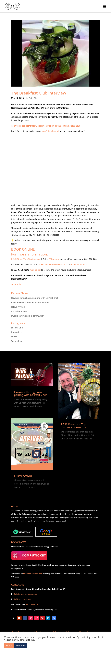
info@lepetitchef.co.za (22, 599)
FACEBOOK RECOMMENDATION (52, 264)
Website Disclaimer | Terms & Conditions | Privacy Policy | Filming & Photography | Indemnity (50, 632)
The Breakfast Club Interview (38, 93)
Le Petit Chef (32, 98)
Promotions (16, 332)
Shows (14, 336)
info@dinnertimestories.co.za (25, 594)
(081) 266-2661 (32, 604)
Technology (16, 341)
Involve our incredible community (27, 315)
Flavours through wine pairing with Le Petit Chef (34, 298)
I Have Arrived (18, 306)
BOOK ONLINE (23, 249)
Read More (20, 645)
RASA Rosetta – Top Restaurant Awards (30, 302)
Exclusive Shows (19, 311)
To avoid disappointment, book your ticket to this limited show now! (45, 125)
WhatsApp (54, 259)
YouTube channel (50, 131)
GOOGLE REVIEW (79, 264)
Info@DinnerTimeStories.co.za (25, 259)
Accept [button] (9, 645)
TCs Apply (16, 284)
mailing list (35, 269)
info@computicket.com (32, 573)
